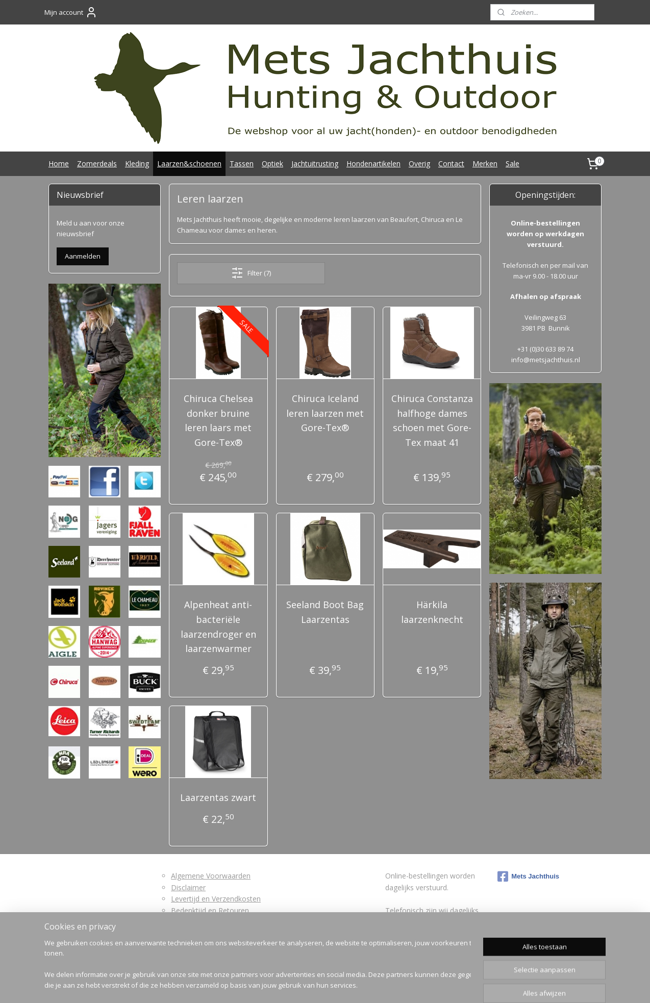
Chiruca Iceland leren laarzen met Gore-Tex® (325, 413)
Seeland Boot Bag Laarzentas (325, 611)
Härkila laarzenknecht (432, 611)
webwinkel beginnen (380, 984)
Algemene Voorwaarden (211, 876)
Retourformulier (197, 921)
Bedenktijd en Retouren (210, 910)
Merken (484, 163)
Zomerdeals (97, 163)
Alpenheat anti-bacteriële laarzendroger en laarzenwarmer (218, 626)
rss (276, 984)
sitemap (255, 984)
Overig (419, 163)
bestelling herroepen (316, 984)
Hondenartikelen (373, 163)
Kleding (137, 163)
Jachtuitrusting (314, 163)
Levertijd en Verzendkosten (216, 899)
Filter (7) (251, 273)
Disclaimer (188, 887)
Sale (512, 163)
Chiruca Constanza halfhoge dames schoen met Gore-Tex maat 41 (431, 420)
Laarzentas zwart (218, 797)
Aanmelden (83, 256)
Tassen (242, 163)
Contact (451, 163)
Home (58, 163)
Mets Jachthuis (528, 876)
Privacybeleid (192, 933)
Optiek (272, 163)
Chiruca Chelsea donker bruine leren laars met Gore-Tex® (218, 420)
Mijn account (70, 12)
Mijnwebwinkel (469, 984)
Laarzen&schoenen (189, 163)
